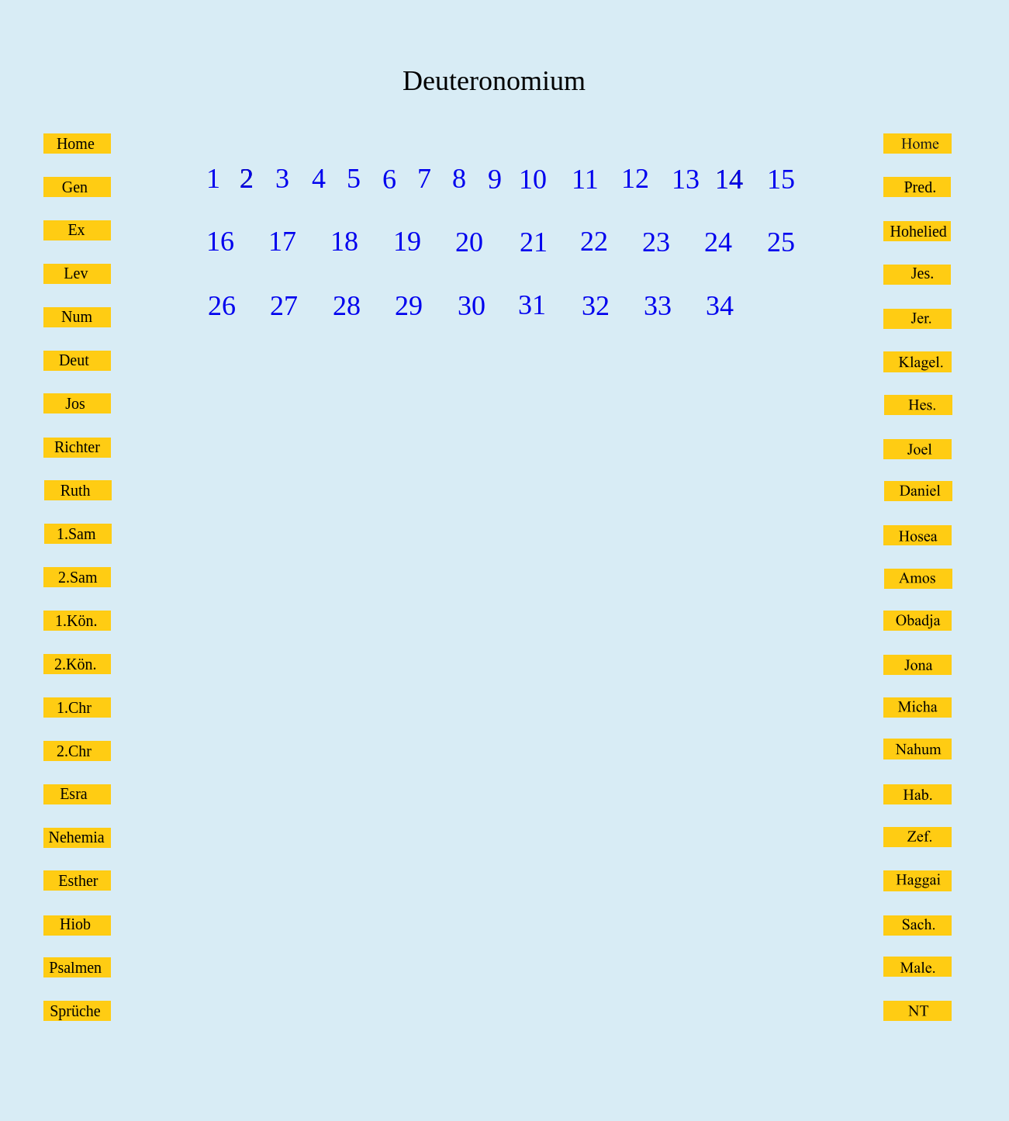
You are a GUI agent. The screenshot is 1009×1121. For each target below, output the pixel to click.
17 (282, 241)
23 (656, 242)
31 (532, 304)
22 (594, 241)
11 (585, 179)
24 (718, 242)
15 (781, 179)
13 (686, 179)
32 (596, 305)
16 (220, 241)
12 (635, 178)
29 (409, 305)
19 (407, 241)
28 (347, 305)
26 (222, 305)
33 (658, 305)
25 (781, 242)
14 (729, 179)
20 (469, 242)
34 (720, 305)
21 (534, 242)
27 (284, 305)
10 (533, 179)
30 (471, 305)
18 (344, 241)
